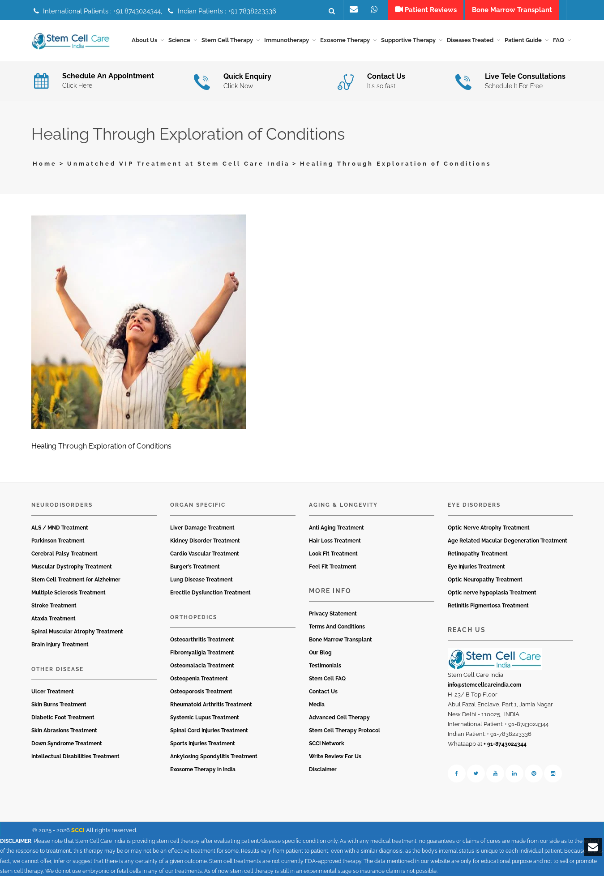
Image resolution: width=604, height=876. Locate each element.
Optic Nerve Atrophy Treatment (489, 528)
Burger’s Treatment (195, 567)
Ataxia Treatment (53, 618)
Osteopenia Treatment (199, 678)
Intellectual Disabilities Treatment (75, 756)
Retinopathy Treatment (478, 554)
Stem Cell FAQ (327, 678)
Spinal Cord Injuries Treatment (209, 730)
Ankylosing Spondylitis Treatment (213, 756)
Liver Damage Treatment (202, 528)
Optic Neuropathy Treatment (485, 580)
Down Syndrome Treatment (66, 743)
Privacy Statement (333, 614)
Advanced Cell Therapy (339, 717)
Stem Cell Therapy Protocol (344, 730)
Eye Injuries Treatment (476, 567)
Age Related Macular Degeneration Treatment (507, 541)
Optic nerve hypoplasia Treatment (492, 593)
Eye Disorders (474, 505)
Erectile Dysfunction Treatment (210, 593)
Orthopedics (193, 617)
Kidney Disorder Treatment (205, 541)
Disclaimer (323, 769)
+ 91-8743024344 (505, 744)
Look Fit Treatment (333, 554)
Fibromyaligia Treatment (202, 653)
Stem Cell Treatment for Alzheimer (75, 580)
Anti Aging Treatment (336, 528)
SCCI (78, 830)
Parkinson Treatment (58, 541)
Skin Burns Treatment (58, 704)
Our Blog (320, 653)
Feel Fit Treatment (332, 567)
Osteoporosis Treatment (201, 691)
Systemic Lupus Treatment (204, 717)
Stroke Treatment (54, 606)
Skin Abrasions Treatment (64, 730)
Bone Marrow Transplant (340, 640)
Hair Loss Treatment (335, 541)
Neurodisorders (62, 505)
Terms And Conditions (337, 627)
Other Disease (57, 669)
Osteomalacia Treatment (202, 665)
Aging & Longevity (343, 505)
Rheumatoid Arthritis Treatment (211, 704)
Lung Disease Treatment (201, 580)
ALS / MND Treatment (59, 528)
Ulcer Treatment (52, 691)
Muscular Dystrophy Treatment (71, 567)
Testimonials (325, 665)
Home (45, 163)
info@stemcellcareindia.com (484, 685)
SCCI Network (326, 743)
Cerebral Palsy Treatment (64, 554)
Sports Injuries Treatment (202, 743)
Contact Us (323, 691)
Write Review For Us (335, 756)
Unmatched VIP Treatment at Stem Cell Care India (178, 163)
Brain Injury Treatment (60, 644)
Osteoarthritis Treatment (202, 640)
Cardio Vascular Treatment (204, 554)
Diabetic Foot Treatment (62, 717)
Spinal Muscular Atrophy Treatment (77, 631)
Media (317, 704)
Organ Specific (198, 505)
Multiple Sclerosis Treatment (68, 593)
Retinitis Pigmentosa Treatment (488, 606)
